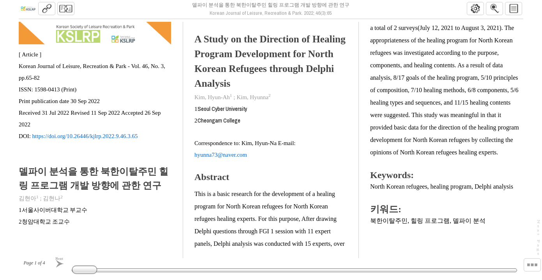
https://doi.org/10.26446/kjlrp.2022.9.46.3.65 (85, 139)
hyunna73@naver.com (221, 158)
